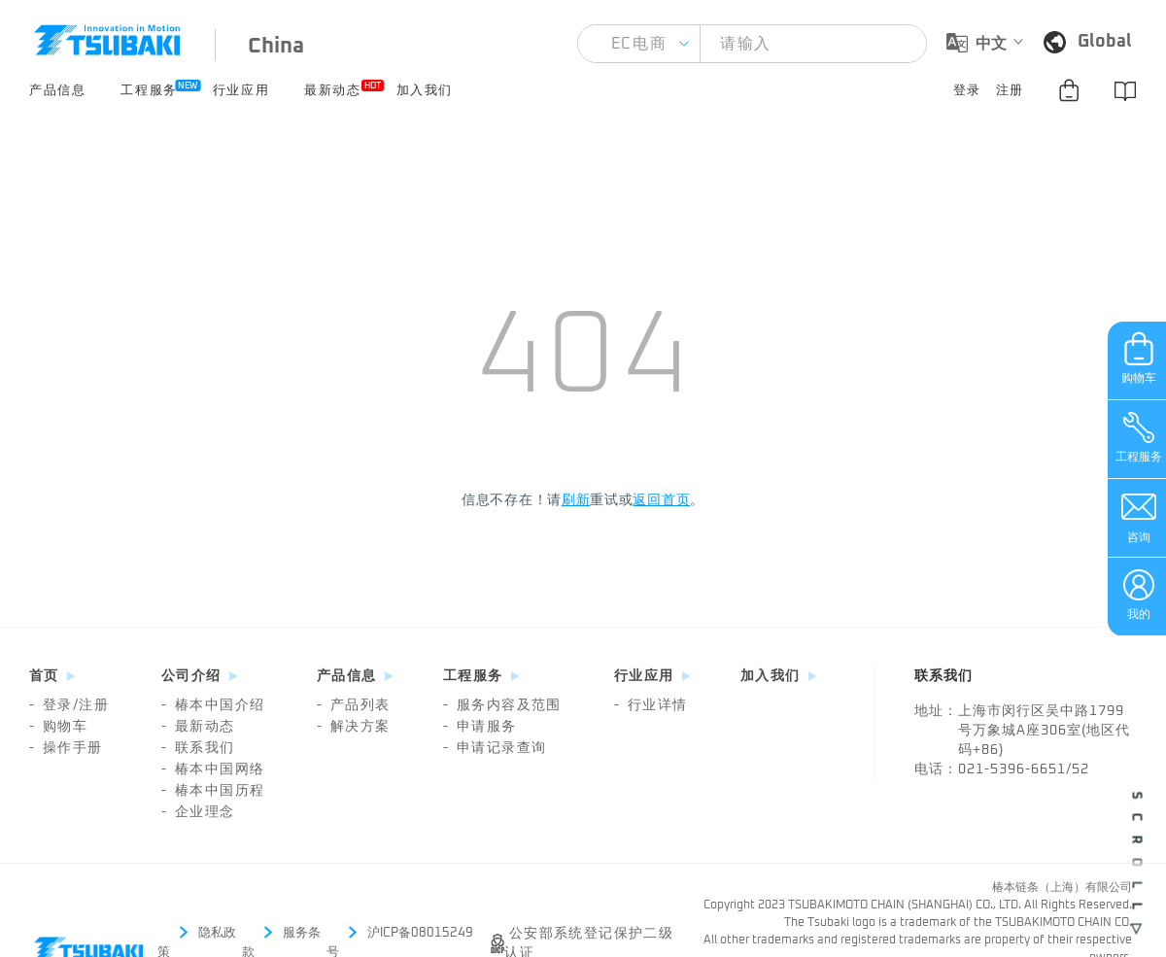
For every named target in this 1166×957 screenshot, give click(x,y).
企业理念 (198, 812)
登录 (967, 91)
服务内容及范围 (502, 705)
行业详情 (651, 705)
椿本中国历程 (212, 791)
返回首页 (661, 500)
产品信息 (57, 91)
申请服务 (480, 726)
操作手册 (66, 748)
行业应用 (241, 91)
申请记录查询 (494, 748)
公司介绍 (191, 676)
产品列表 (354, 705)
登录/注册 (69, 705)
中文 (991, 43)
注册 (1010, 91)
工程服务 (148, 88)
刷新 (576, 500)
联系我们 (198, 748)
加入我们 (424, 91)
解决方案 (354, 726)
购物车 (58, 726)
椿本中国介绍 (212, 705)
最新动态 (332, 88)
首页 (44, 676)
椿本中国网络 (212, 769)
